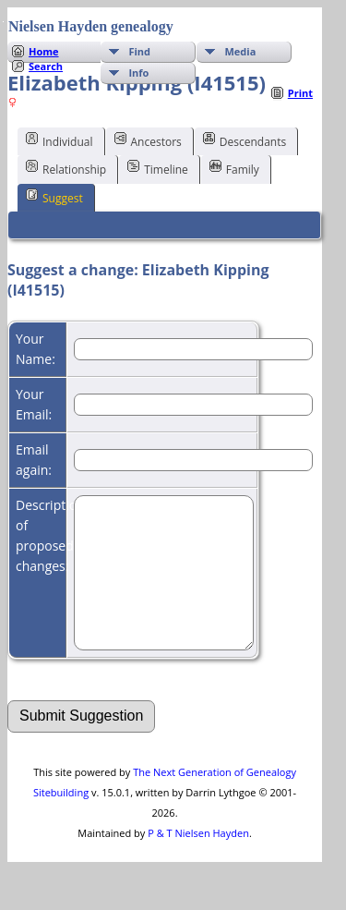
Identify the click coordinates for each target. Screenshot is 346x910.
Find (139, 51)
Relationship (66, 168)
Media (240, 51)
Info (138, 72)
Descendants (244, 140)
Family (234, 168)
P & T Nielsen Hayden (198, 861)
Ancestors (148, 140)
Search (46, 66)
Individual (59, 140)
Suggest (54, 197)
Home (44, 51)
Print (300, 93)
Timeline (157, 168)
